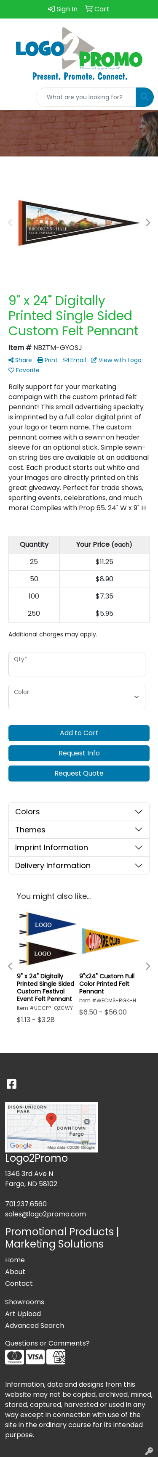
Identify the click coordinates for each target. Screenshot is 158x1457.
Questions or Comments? (47, 1343)
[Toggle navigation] (13, 97)
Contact (19, 1283)
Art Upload (23, 1314)
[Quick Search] (86, 97)
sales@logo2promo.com (45, 1214)
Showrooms (24, 1302)
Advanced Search (34, 1325)
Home (15, 1260)
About (15, 1272)
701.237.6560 (26, 1204)
